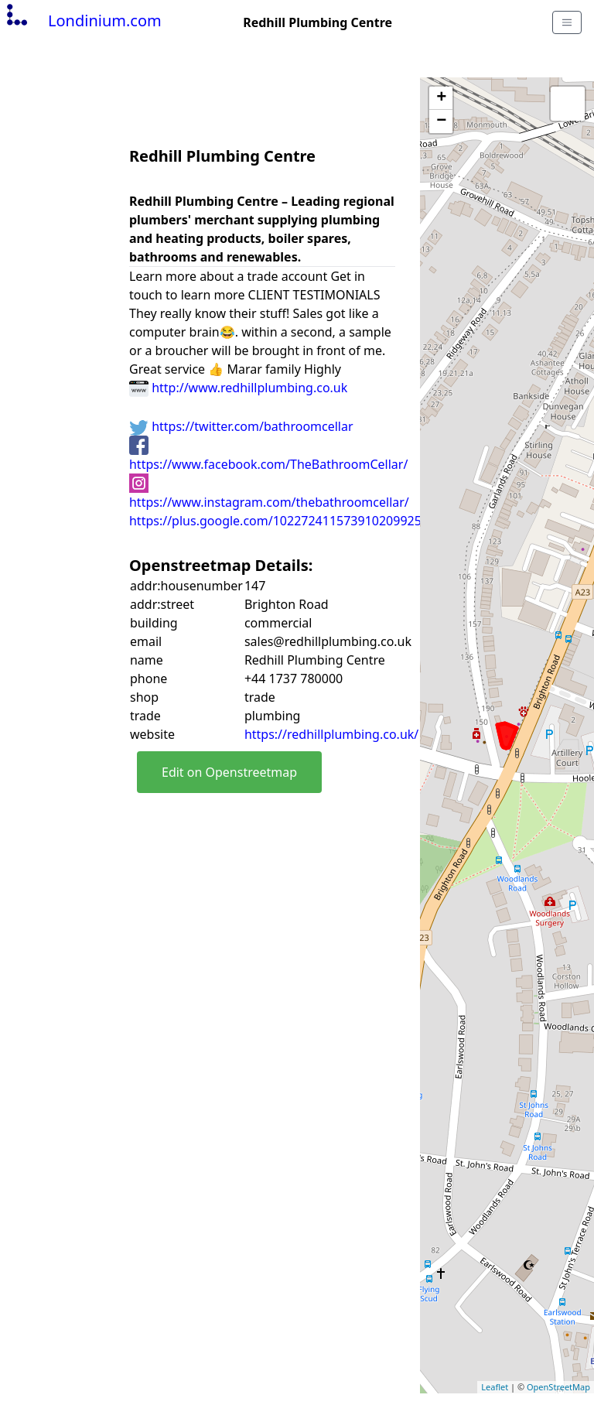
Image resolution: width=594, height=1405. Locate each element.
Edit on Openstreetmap (229, 772)
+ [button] (441, 98)
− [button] (441, 121)
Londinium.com (82, 20)
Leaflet (494, 1387)
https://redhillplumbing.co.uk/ (331, 734)
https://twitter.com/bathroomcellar (241, 426)
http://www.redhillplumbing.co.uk (238, 387)
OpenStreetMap (558, 1387)
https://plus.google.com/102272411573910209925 (275, 520)
